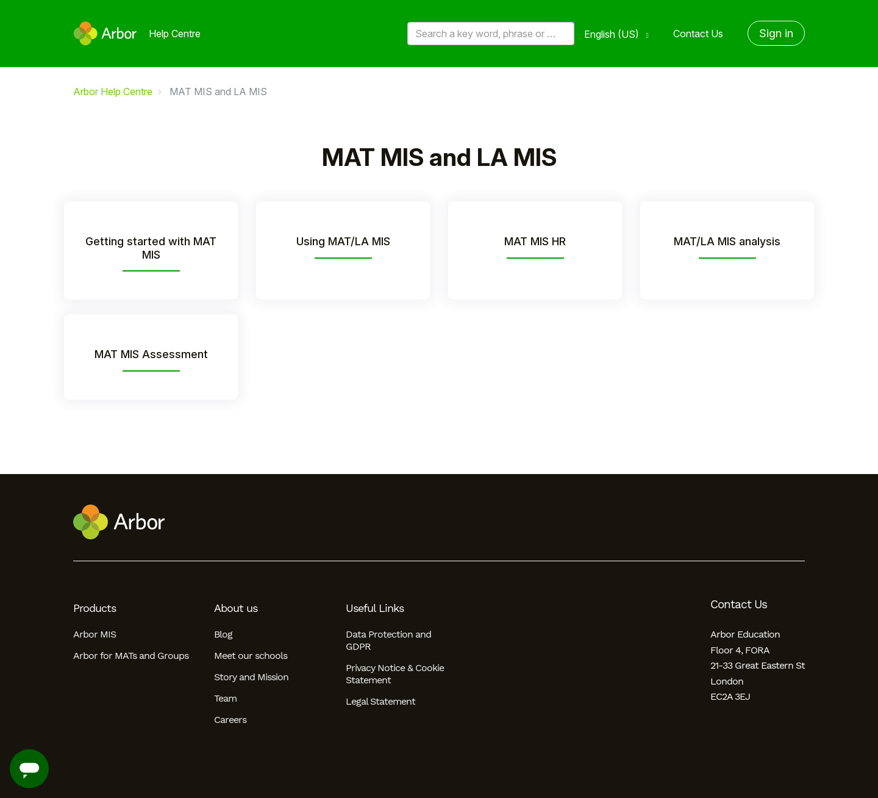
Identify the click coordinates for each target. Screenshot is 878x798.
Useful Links (375, 608)
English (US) (612, 34)
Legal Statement (380, 701)
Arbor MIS (94, 634)
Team (225, 698)
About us (235, 608)
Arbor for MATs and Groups (130, 655)
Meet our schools (250, 655)
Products (94, 608)
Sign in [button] (776, 33)
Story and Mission (251, 677)
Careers (230, 719)
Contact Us (698, 33)
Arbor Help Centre (112, 91)
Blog (223, 634)
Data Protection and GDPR (388, 640)
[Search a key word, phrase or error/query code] (490, 33)
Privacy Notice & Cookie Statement (395, 674)
